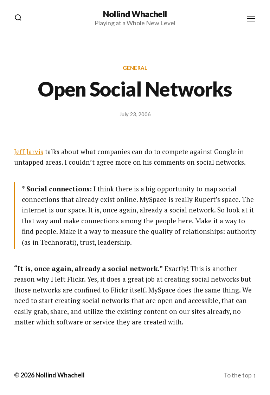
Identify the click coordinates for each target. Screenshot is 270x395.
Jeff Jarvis (28, 151)
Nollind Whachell (135, 14)
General (135, 68)
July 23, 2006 (135, 114)
